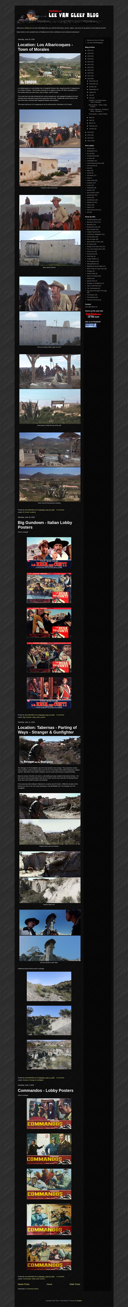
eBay (88, 170)
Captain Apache (92, 232)
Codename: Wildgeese (94, 234)
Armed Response (92, 219)
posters (43, 717)
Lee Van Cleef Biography (95, 42)
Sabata (89, 278)
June (91, 98)
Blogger (79, 1300)
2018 (89, 73)
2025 (89, 53)
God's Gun (90, 251)
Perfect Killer (91, 273)
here (36, 92)
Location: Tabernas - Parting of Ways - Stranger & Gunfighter (47, 729)
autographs (90, 151)
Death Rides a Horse (93, 242)
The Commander (92, 288)
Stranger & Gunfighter (36, 1080)
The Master (90, 295)
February (92, 126)
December (92, 81)
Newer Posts (23, 1284)
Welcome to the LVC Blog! (95, 40)
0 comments (60, 510)
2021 (89, 64)
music (89, 185)
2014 (89, 135)
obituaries (90, 188)
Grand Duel (90, 254)
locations (33, 512)
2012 (89, 141)
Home (49, 1284)
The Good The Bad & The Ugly (97, 291)
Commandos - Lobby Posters (46, 1090)
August (91, 92)
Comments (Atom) (32, 1289)
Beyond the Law (92, 227)
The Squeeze (91, 297)
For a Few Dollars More (94, 249)
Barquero (90, 224)
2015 (89, 132)
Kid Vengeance (92, 261)
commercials (91, 165)
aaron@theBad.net (31, 510)
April (90, 120)
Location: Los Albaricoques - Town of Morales (45, 47)
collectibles (90, 161)
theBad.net (28, 28)
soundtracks (91, 200)
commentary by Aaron (94, 163)
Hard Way (90, 256)
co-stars (89, 158)
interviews (90, 175)
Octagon (89, 271)
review (89, 197)
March (91, 123)
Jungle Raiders (92, 259)
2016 (89, 78)
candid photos (91, 156)
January (92, 129)
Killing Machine (92, 264)
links (88, 178)
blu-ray (89, 153)
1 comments (60, 1276)
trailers (89, 205)
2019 (89, 70)
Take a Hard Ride (92, 286)
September (93, 89)
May (90, 117)
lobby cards (36, 717)
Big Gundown (27, 717)
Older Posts (75, 1284)
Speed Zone (91, 281)
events (89, 173)
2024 (89, 56)
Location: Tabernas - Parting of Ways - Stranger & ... (98, 110)
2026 (89, 50)
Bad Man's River (92, 222)
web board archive (93, 210)
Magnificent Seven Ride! (95, 266)
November (92, 84)
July (90, 95)
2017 (89, 76)
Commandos (27, 1279)
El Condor (26, 512)
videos (89, 207)
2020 (89, 67)
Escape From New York (94, 246)
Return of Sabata (92, 276)
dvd (88, 168)
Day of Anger (91, 239)
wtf (88, 212)
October (92, 86)
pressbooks (90, 195)
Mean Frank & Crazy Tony (95, 268)
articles (89, 148)
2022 (89, 62)
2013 (89, 138)
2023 (89, 59)
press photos (91, 192)
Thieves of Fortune (93, 300)
